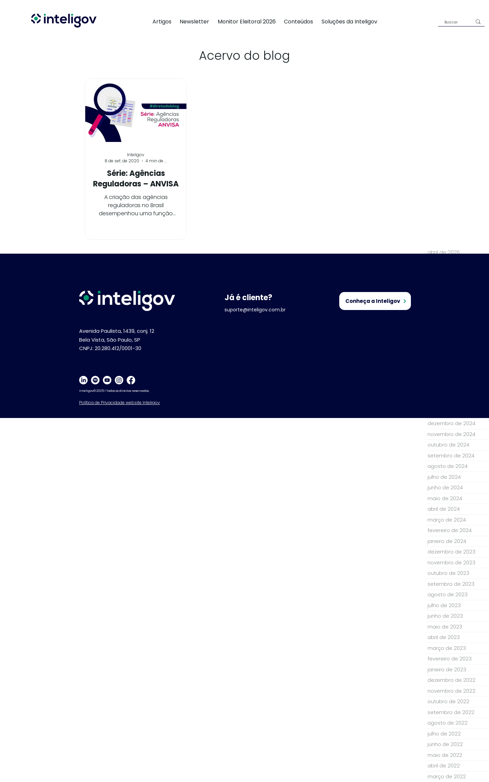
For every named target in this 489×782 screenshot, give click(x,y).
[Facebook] (131, 380)
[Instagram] (119, 380)
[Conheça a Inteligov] (375, 301)
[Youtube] (107, 380)
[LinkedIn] (83, 380)
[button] (353, 21)
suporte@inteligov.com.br (255, 309)
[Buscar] (453, 22)
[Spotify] (95, 380)
